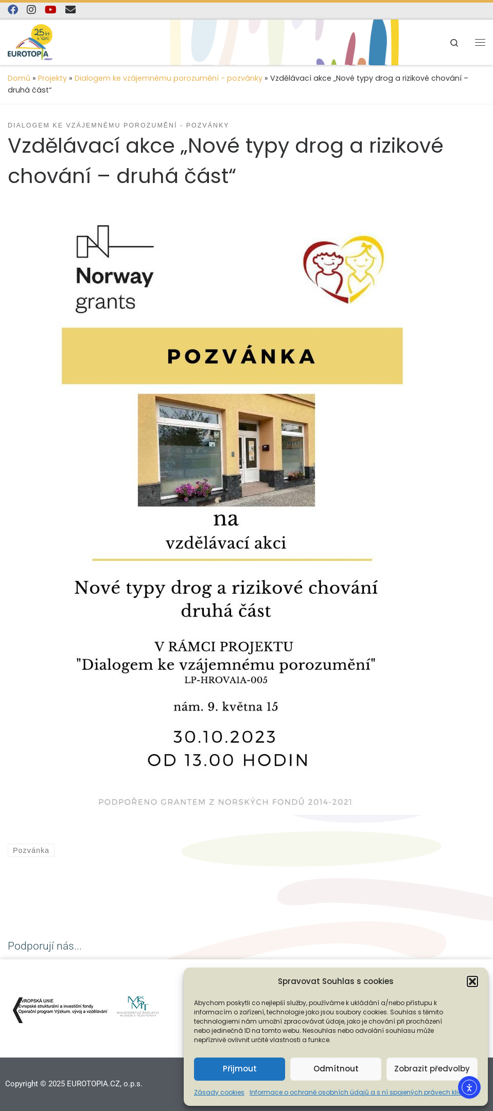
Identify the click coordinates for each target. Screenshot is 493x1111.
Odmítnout (336, 1068)
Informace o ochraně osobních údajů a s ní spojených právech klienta (361, 1092)
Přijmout (240, 1068)
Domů (19, 78)
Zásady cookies (219, 1092)
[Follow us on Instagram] (31, 10)
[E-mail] (70, 10)
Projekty (52, 78)
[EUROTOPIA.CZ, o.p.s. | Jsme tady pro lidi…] (41, 41)
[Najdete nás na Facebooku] (13, 10)
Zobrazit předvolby (432, 1068)
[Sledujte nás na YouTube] (51, 10)
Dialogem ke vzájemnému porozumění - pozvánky (168, 78)
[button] (472, 981)
